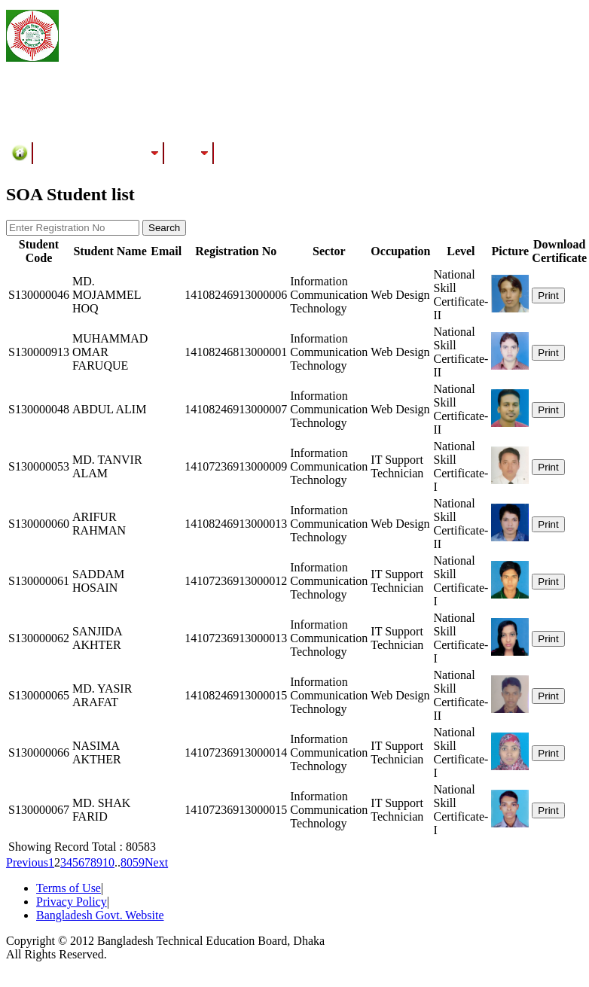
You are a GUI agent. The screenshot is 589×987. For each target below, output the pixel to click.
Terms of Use (68, 888)
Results (189, 153)
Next (156, 862)
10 (108, 862)
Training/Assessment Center (98, 153)
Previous (27, 862)
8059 (133, 862)
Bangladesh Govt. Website (100, 915)
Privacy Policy (71, 901)
